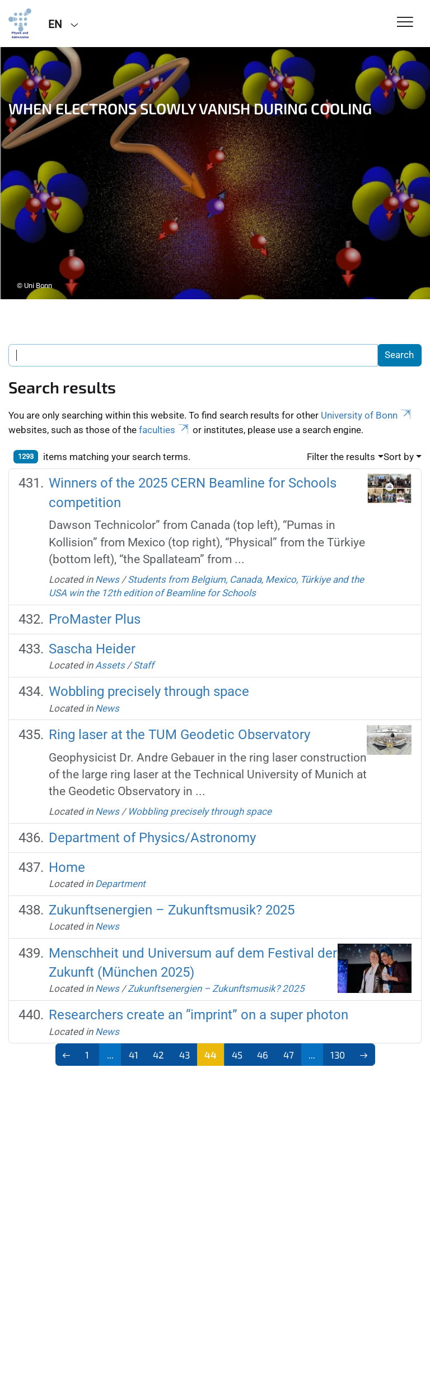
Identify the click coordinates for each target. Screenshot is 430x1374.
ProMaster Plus (95, 619)
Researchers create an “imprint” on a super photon (198, 1015)
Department (120, 883)
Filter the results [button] (341, 456)
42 (158, 1054)
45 (237, 1054)
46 (262, 1054)
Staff (143, 665)
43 (184, 1054)
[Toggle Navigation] (405, 22)
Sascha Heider (92, 649)
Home (67, 867)
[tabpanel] (215, 173)
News (107, 579)
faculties (164, 429)
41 (133, 1054)
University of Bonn (367, 415)
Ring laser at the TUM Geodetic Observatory (179, 734)
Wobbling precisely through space (149, 691)
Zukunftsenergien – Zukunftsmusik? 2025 (172, 910)
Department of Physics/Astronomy (152, 838)
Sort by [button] (399, 456)
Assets (110, 665)
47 (288, 1054)
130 (337, 1054)
